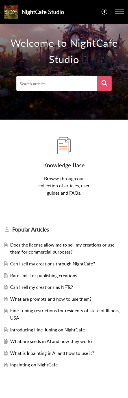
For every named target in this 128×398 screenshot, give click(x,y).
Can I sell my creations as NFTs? (41, 287)
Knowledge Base (64, 165)
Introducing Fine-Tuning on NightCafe (47, 330)
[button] (104, 11)
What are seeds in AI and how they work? (51, 341)
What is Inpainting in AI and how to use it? (52, 353)
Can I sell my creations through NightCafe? (52, 264)
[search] (56, 83)
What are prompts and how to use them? (51, 299)
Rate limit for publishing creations (43, 275)
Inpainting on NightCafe (34, 365)
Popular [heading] (30, 229)
